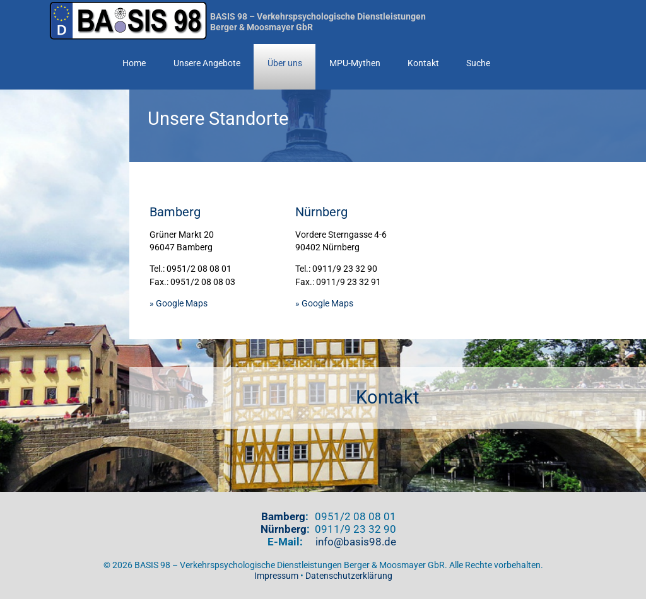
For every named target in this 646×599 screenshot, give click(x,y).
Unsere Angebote (206, 63)
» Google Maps (179, 303)
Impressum (276, 576)
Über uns (284, 63)
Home (134, 63)
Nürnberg (284, 529)
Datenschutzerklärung (348, 576)
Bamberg (283, 516)
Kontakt (423, 63)
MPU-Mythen (354, 63)
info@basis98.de (355, 541)
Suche (478, 63)
